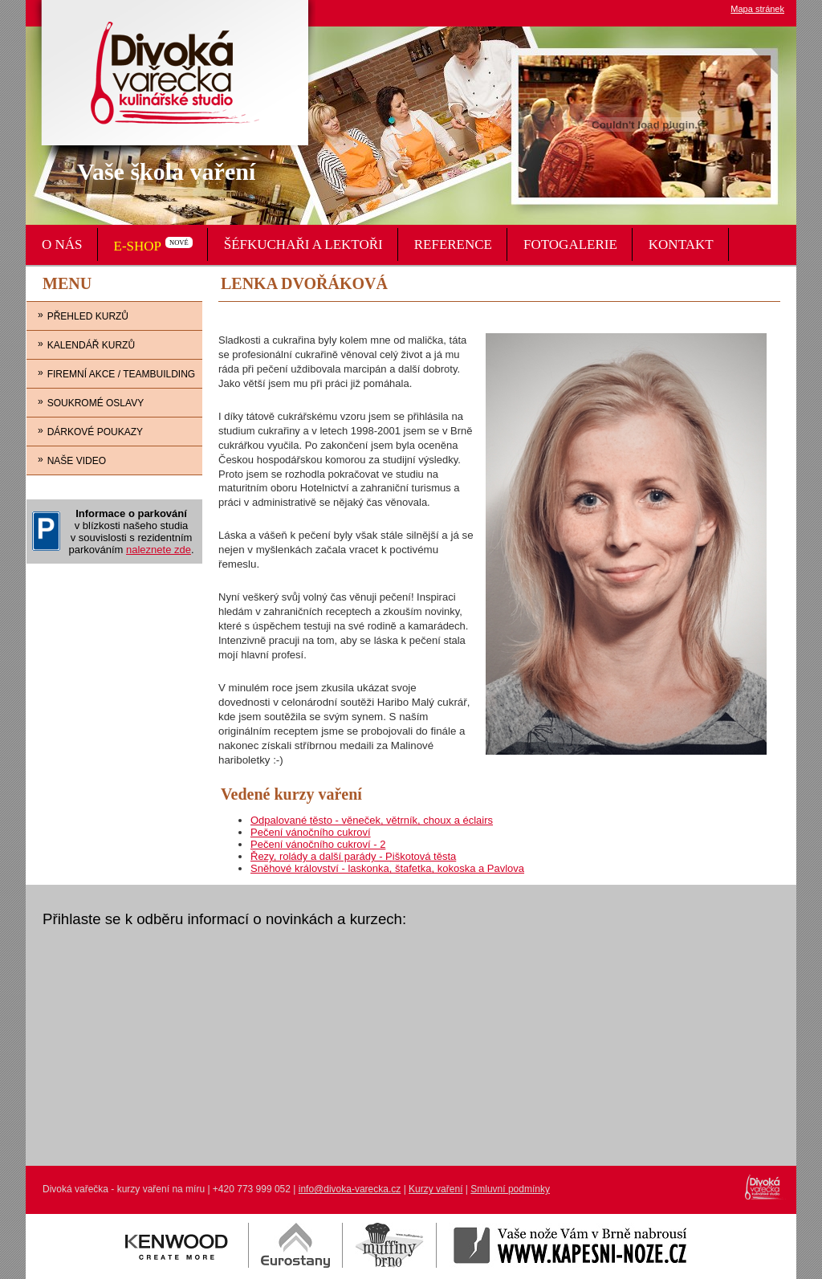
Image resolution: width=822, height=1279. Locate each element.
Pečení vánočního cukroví (310, 832)
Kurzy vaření (435, 1189)
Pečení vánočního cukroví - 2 (317, 844)
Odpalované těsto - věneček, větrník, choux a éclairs (371, 820)
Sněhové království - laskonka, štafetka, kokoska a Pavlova (387, 868)
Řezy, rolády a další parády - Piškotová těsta (353, 856)
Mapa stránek (757, 9)
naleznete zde (158, 550)
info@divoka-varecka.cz (350, 1189)
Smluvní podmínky (510, 1189)
